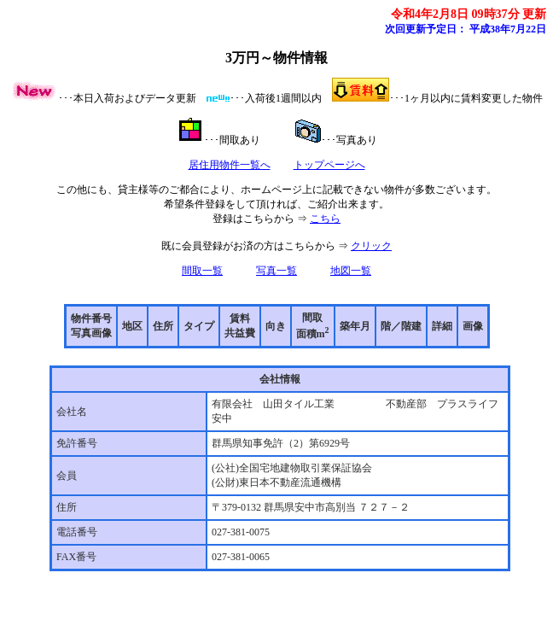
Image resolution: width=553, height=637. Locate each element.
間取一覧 (202, 271)
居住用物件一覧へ (230, 165)
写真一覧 (276, 271)
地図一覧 (350, 271)
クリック (371, 246)
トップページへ (329, 165)
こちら (325, 219)
